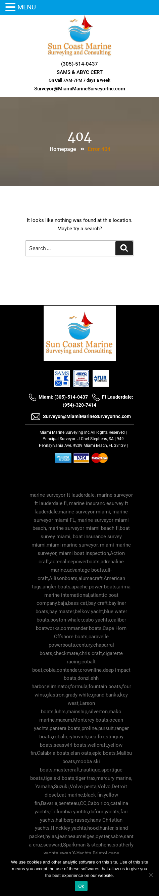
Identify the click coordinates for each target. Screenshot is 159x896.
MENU (26, 7)
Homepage (63, 149)
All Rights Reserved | (109, 432)
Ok (81, 886)
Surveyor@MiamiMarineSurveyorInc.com (79, 89)
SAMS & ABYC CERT (80, 72)
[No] (150, 875)
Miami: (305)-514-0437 (58, 397)
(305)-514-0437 (79, 64)
